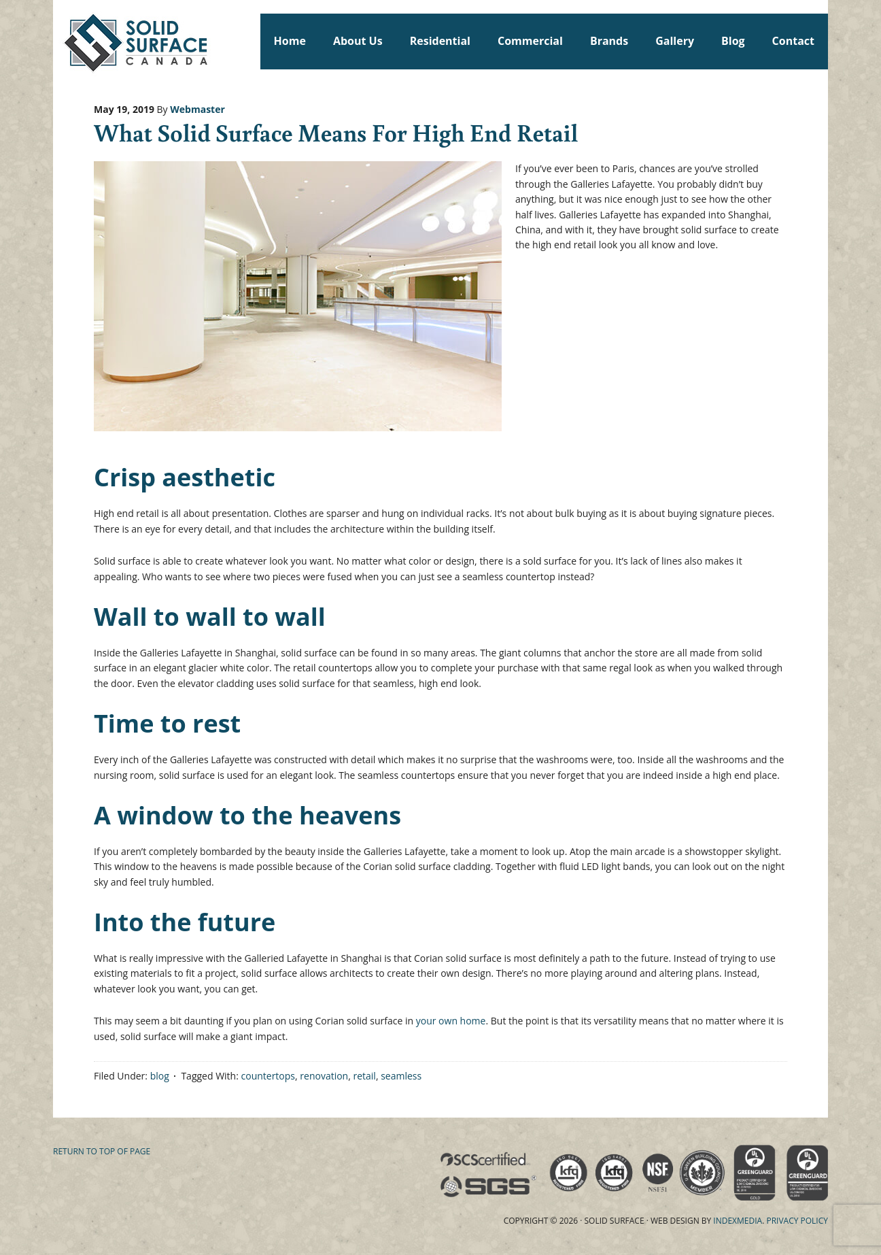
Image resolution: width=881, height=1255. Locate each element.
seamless (401, 1075)
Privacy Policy (797, 1220)
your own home (451, 1020)
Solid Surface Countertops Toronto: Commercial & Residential (59, 41)
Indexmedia (737, 1220)
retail (364, 1075)
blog (159, 1075)
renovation (324, 1075)
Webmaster (197, 109)
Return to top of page (101, 1151)
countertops (268, 1075)
